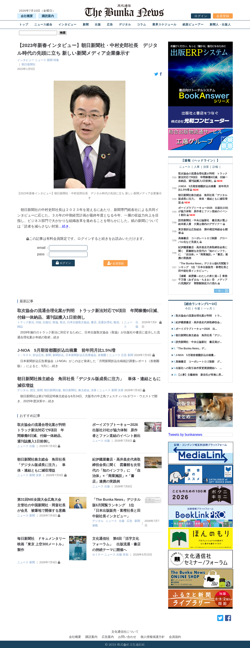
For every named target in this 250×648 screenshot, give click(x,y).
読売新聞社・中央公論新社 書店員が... (199, 342)
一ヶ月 (208, 308)
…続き (54, 337)
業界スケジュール (164, 24)
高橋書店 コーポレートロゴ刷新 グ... (199, 361)
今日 (188, 308)
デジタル (125, 24)
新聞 (86, 24)
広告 (110, 24)
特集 (56, 60)
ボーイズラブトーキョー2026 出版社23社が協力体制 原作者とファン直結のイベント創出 (116, 430)
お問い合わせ (127, 637)
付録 (38, 322)
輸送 (116, 322)
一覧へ (219, 290)
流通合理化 (105, 322)
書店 (94, 322)
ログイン (200, 15)
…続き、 (65, 226)
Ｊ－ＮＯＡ (24, 355)
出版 (98, 24)
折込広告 (38, 355)
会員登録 (222, 15)
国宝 (33, 390)
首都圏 (102, 355)
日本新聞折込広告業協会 (81, 355)
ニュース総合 (43, 24)
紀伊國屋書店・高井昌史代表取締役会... (199, 322)
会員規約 (175, 637)
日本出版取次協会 (78, 322)
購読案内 (48, 16)
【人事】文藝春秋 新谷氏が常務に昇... (200, 374)
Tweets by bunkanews (185, 434)
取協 (55, 322)
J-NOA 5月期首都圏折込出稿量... (196, 355)
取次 (63, 322)
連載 (95, 525)
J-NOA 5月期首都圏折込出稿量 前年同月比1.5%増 (66, 350)
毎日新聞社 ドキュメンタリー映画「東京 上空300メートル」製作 (41, 544)
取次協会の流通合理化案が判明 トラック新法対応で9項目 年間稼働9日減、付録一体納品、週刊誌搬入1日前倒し (203, 177)
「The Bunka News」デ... (191, 348)
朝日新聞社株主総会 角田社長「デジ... (199, 335)
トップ (23, 24)
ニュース (40, 60)
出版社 (47, 322)
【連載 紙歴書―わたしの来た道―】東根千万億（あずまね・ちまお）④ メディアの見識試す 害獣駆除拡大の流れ (202, 280)
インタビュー (67, 24)
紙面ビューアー (193, 24)
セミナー (97, 554)
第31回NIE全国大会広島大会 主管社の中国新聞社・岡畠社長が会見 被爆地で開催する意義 (41, 505)
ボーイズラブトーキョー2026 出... (196, 328)
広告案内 (108, 637)
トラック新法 (25, 322)
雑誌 (20, 326)
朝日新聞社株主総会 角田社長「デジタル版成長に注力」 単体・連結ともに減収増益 (41, 465)
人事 (197, 167)
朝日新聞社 (29, 64)
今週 (197, 308)
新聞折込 (58, 355)
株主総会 (83, 390)
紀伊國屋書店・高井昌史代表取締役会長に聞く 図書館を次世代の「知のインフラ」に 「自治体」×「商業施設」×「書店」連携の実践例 (116, 470)
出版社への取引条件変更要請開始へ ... (199, 368)
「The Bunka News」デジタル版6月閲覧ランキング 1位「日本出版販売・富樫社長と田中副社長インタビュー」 (203, 267)
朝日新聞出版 (52, 390)
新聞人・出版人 (220, 24)
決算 (94, 390)
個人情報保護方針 (153, 637)
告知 (125, 554)
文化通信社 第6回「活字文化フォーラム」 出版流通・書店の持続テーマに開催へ (116, 544)
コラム (141, 24)
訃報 (215, 167)
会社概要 (27, 16)
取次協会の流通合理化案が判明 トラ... (199, 315)
